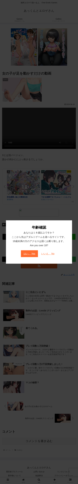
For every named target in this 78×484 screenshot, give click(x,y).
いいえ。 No (47, 253)
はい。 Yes (29, 253)
